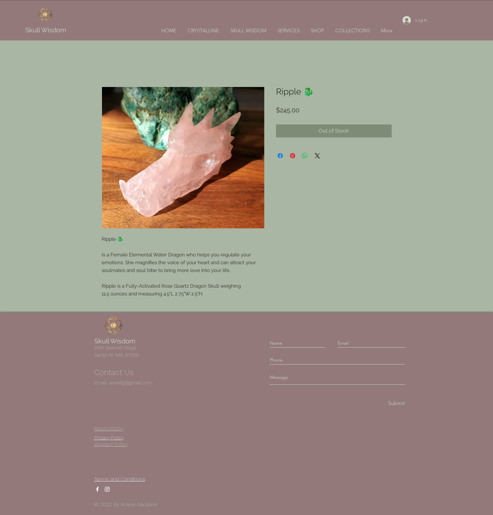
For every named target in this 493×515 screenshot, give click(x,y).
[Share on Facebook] (280, 156)
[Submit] (396, 403)
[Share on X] (317, 156)
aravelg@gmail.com (130, 383)
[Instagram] (107, 489)
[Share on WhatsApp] (305, 156)
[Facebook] (97, 489)
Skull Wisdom (45, 30)
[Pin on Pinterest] (293, 156)
